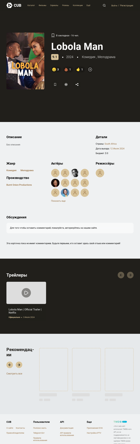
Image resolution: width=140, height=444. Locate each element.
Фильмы (42, 5)
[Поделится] (78, 84)
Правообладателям (15, 433)
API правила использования (67, 434)
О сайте (9, 428)
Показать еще (58, 200)
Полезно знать (39, 428)
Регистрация (126, 5)
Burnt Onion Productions (19, 184)
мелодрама (106, 57)
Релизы (65, 5)
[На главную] (13, 5)
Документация (66, 428)
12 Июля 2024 (117, 148)
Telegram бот (39, 433)
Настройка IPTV (94, 433)
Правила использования (40, 439)
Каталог (31, 5)
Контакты (20, 428)
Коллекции (78, 5)
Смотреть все (14, 374)
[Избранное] (55, 84)
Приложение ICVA (95, 428)
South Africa (111, 144)
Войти (114, 5)
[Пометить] (66, 84)
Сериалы (54, 5)
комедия (88, 57)
